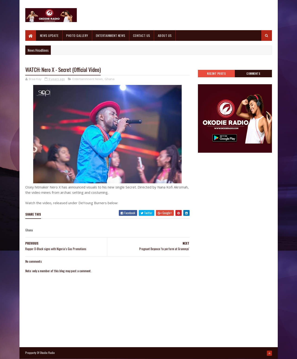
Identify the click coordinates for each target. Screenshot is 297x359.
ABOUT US (165, 35)
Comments (253, 73)
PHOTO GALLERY (77, 35)
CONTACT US (141, 35)
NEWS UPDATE (49, 35)
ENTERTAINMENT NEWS (110, 35)
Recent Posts (216, 73)
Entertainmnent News (87, 79)
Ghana (109, 79)
